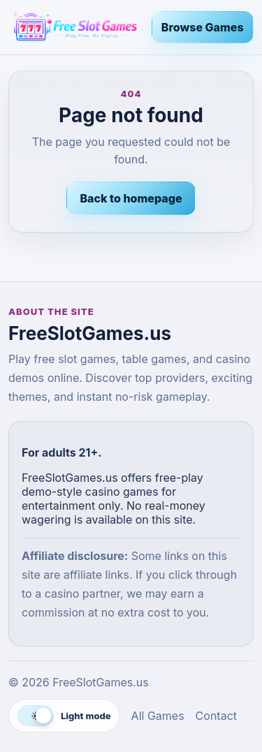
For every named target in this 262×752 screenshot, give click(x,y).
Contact (216, 716)
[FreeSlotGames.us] (74, 27)
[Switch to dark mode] (64, 715)
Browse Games (202, 27)
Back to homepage (131, 198)
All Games (157, 716)
